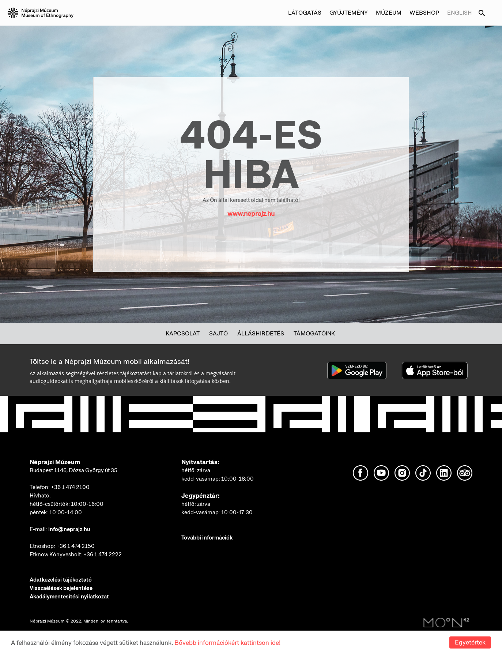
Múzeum (388, 12)
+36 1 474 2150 (75, 546)
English (459, 12)
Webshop (424, 12)
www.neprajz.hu (251, 213)
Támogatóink (314, 333)
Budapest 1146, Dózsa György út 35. (74, 470)
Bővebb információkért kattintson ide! (227, 643)
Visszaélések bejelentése (61, 588)
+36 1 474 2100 (70, 487)
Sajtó (218, 333)
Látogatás (304, 12)
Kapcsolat (183, 333)
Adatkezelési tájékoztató (61, 579)
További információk (207, 537)
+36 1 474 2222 (102, 554)
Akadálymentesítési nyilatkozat (69, 596)
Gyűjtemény (348, 12)
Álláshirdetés (260, 333)
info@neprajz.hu (69, 529)
